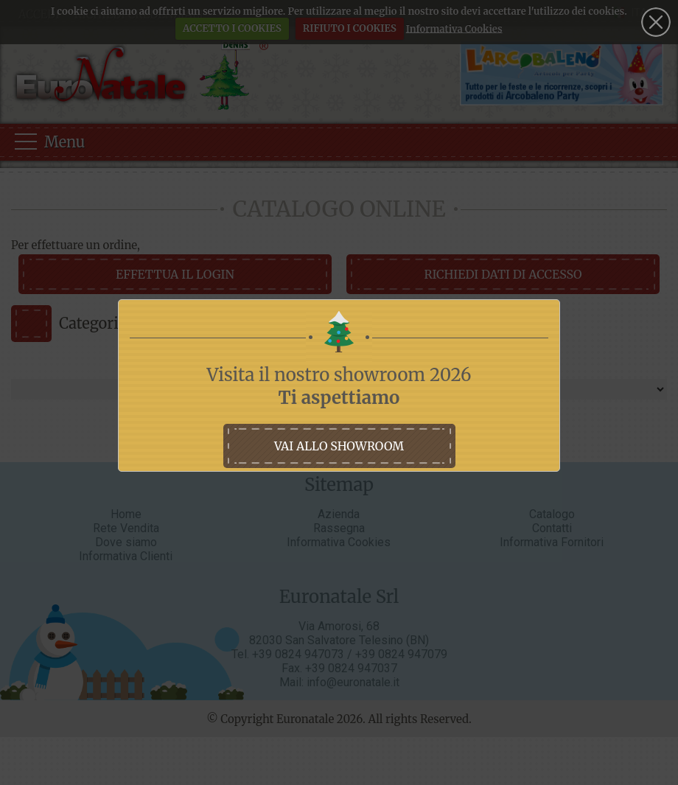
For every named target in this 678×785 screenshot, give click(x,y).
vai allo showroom (339, 446)
